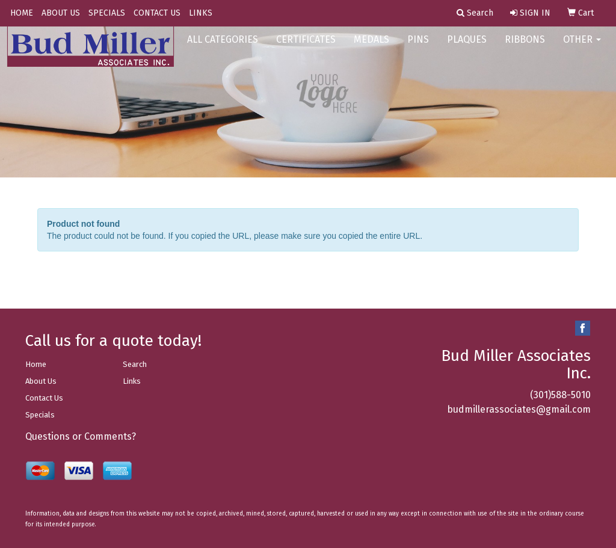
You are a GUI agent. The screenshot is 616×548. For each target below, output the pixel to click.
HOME (21, 13)
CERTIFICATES (306, 48)
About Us (41, 381)
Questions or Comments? (80, 436)
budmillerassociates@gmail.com (519, 409)
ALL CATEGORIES (222, 48)
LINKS (200, 13)
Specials (40, 414)
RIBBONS (525, 48)
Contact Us (44, 397)
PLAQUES (467, 48)
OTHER (582, 48)
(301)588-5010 (560, 395)
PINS (418, 48)
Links (132, 381)
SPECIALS (106, 13)
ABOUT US (61, 13)
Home (35, 364)
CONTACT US (157, 13)
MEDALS (371, 48)
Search (135, 364)
